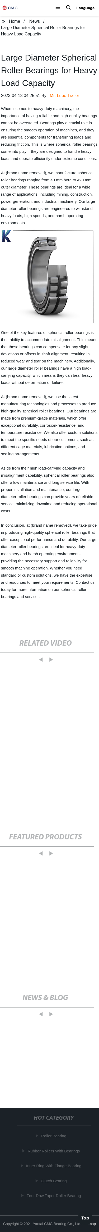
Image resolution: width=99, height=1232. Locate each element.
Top (85, 1218)
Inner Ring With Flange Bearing (54, 1166)
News (34, 21)
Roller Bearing (54, 1136)
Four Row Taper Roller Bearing (54, 1195)
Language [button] (85, 8)
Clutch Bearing (54, 1181)
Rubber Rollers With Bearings (54, 1151)
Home (14, 21)
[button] (58, 8)
